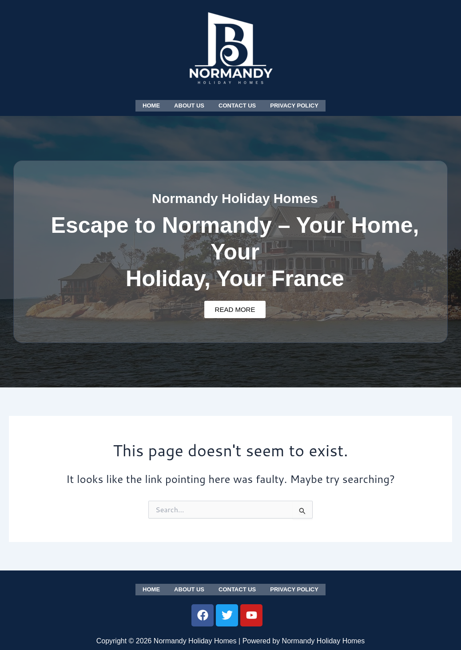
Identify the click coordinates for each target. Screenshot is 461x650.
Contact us (237, 105)
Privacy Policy (294, 105)
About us (189, 105)
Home (151, 105)
